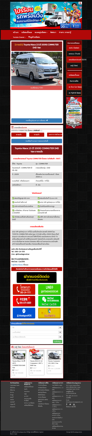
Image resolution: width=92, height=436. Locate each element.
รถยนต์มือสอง (34, 432)
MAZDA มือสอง (42, 392)
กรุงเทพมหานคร (14, 385)
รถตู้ (25, 394)
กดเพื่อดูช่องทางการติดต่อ (37, 120)
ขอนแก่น (12, 406)
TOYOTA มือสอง (42, 385)
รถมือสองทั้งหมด (26, 32)
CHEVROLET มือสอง (43, 404)
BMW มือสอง (41, 395)
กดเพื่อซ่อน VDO (36, 88)
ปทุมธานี (12, 404)
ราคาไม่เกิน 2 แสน (57, 385)
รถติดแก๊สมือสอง (28, 405)
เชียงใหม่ (12, 387)
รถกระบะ (26, 391)
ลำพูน (11, 395)
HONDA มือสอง (42, 387)
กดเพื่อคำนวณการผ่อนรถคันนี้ (36, 141)
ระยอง (12, 399)
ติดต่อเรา (53, 32)
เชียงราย (12, 390)
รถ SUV (26, 396)
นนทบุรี (12, 402)
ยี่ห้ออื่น (40, 406)
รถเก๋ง (25, 389)
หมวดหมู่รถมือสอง (41, 32)
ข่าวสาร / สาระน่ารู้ (65, 32)
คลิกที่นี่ (74, 406)
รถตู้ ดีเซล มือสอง (17, 265)
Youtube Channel (19, 37)
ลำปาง (12, 392)
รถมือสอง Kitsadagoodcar (73, 383)
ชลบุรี (11, 397)
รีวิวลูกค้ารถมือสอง (34, 37)
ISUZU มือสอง (42, 397)
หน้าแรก (15, 32)
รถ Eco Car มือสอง (29, 403)
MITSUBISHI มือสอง (43, 390)
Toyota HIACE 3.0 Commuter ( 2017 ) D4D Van (36, 363)
